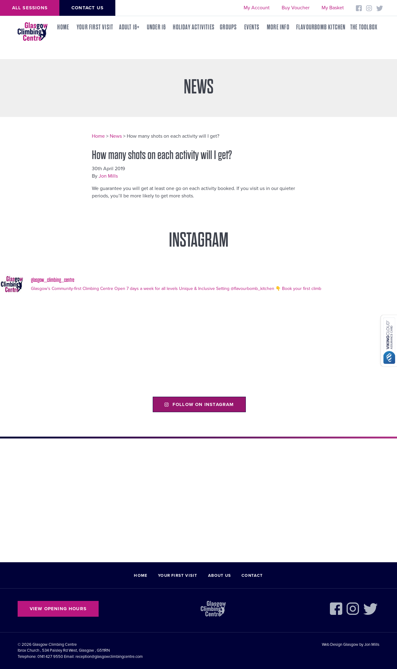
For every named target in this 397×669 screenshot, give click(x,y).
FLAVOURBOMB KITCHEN (321, 27)
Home (63, 27)
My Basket (333, 8)
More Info (278, 27)
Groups (228, 27)
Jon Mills (108, 176)
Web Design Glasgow (340, 644)
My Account (257, 8)
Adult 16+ (129, 27)
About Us (219, 575)
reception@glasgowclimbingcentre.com (109, 656)
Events (251, 27)
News (116, 136)
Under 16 (156, 27)
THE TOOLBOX (364, 27)
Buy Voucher (295, 8)
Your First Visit (95, 27)
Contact (252, 575)
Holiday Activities (194, 27)
